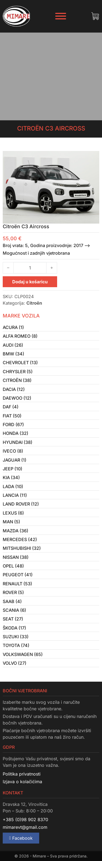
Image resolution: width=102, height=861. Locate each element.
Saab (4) (12, 601)
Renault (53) (17, 583)
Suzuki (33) (16, 636)
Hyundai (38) (17, 442)
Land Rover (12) (21, 504)
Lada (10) (13, 486)
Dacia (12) (14, 389)
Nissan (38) (16, 557)
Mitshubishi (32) (22, 548)
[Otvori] (60, 16)
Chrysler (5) (18, 371)
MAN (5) (11, 521)
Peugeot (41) (18, 574)
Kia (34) (11, 477)
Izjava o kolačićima (22, 781)
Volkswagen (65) (23, 654)
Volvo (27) (14, 663)
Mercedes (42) (20, 539)
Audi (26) (13, 345)
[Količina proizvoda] (30, 268)
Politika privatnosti (22, 774)
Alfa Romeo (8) (20, 336)
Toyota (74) (16, 645)
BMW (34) (13, 354)
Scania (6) (14, 610)
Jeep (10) (12, 468)
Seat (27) (13, 619)
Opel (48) (13, 566)
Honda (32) (15, 433)
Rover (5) (13, 592)
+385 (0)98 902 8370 (25, 819)
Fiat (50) (12, 415)
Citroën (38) (17, 380)
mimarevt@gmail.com (25, 827)
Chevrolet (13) (20, 362)
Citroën (34, 303)
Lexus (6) (13, 513)
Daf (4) (10, 406)
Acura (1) (13, 327)
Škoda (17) (14, 628)
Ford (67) (13, 424)
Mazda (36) (15, 530)
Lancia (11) (15, 495)
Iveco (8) (13, 451)
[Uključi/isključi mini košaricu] (95, 16)
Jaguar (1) (14, 460)
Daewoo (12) (17, 398)
